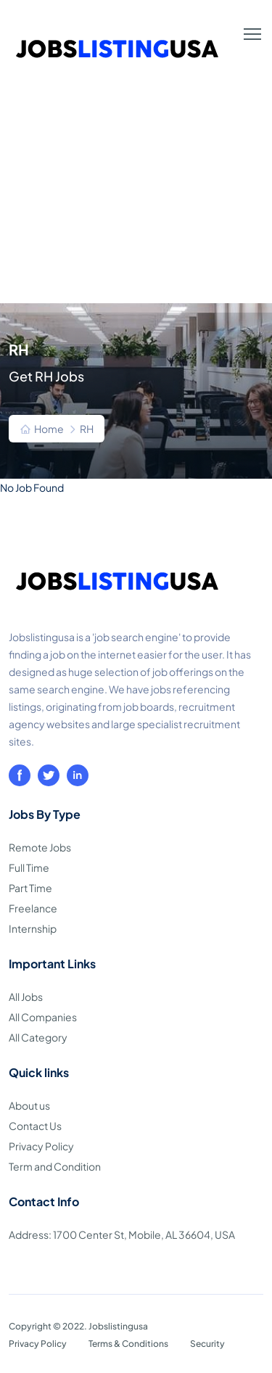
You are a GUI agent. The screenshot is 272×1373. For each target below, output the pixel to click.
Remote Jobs (40, 847)
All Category (38, 1037)
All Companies (43, 1016)
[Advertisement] (136, 197)
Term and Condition (55, 1166)
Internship (33, 928)
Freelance (33, 908)
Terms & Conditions (128, 1343)
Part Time (30, 887)
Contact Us (35, 1125)
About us (29, 1105)
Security (207, 1343)
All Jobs (26, 996)
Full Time (29, 867)
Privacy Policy (41, 1146)
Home (49, 429)
